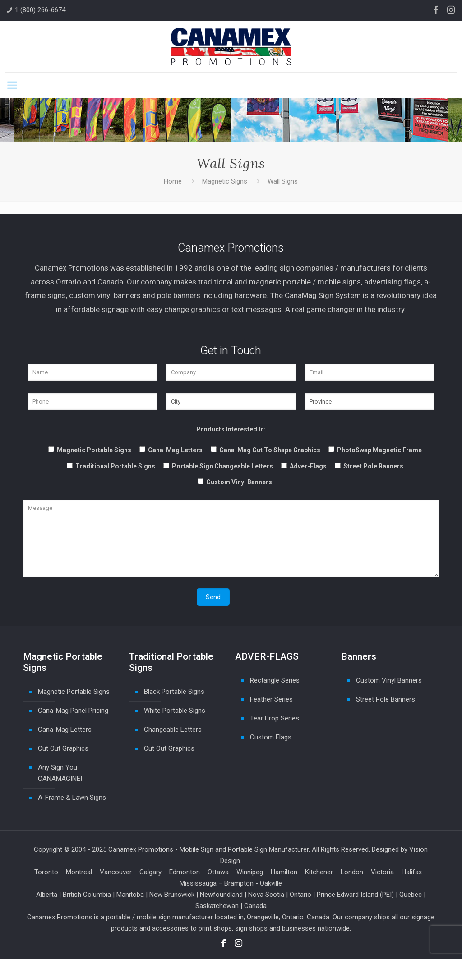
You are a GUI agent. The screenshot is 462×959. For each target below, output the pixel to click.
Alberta (46, 894)
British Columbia (87, 894)
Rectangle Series (275, 680)
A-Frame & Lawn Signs (72, 798)
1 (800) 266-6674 (40, 10)
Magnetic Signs (224, 181)
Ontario (300, 894)
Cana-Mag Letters (65, 729)
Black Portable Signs (174, 692)
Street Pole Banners (385, 699)
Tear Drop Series (274, 718)
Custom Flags (270, 737)
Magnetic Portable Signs (74, 692)
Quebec (410, 894)
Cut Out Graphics (63, 748)
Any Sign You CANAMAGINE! (60, 773)
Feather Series (271, 699)
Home (173, 181)
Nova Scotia (266, 894)
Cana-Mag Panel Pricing (73, 711)
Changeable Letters (173, 729)
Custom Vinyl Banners (389, 680)
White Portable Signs (174, 711)
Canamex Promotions (140, 849)
